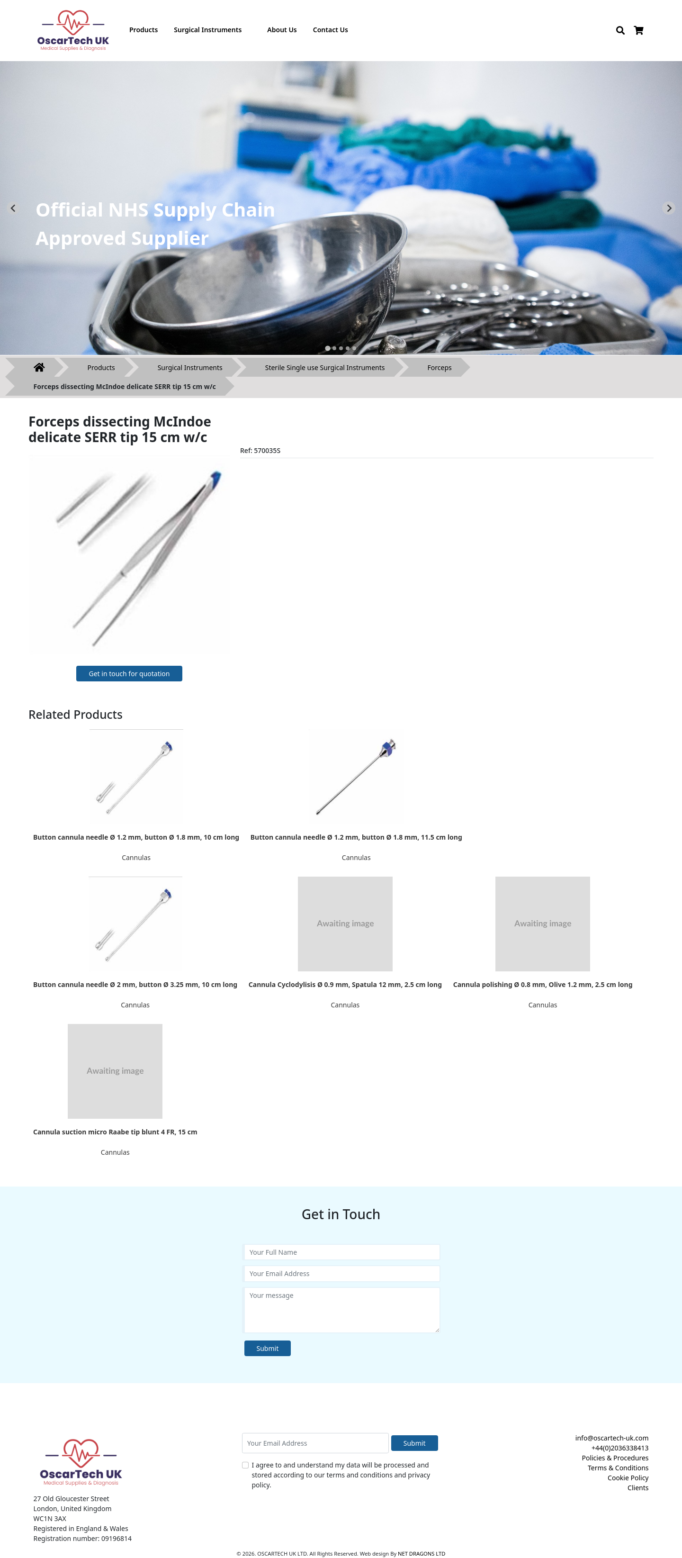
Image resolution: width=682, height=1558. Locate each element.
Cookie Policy (628, 1477)
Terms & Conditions (618, 1467)
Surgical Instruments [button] (208, 29)
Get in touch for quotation (129, 673)
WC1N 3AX (50, 1518)
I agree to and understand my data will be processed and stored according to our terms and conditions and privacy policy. (341, 1474)
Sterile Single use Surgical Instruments (325, 367)
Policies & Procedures (615, 1457)
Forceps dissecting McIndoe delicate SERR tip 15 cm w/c (125, 386)
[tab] (327, 348)
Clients (638, 1487)
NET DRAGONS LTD (421, 1553)
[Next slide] (668, 208)
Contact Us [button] (330, 29)
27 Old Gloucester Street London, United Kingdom (73, 1503)
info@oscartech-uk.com (612, 1437)
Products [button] (143, 29)
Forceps (440, 367)
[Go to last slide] (13, 208)
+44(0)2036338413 (620, 1447)
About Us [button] (281, 29)
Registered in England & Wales (81, 1528)
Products (101, 367)
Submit (268, 1348)
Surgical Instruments (190, 367)
